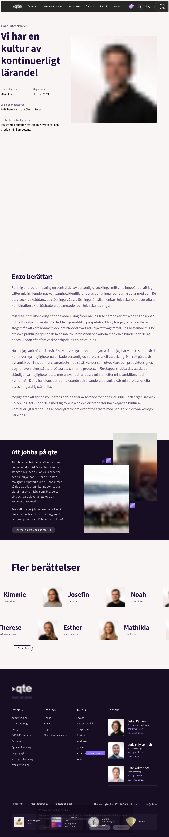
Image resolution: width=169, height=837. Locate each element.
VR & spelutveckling (22, 759)
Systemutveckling (21, 747)
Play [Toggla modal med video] (144, 7)
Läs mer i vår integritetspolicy (81, 819)
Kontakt (118, 6)
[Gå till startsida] (20, 6)
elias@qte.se (135, 775)
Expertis (31, 6)
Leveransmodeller (52, 6)
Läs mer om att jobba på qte (33, 530)
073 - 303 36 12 (136, 780)
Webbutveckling (20, 765)
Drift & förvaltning (21, 735)
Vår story (80, 735)
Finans (47, 718)
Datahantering (20, 723)
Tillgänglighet (19, 753)
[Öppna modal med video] (84, 203)
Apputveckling (19, 718)
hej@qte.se (151, 804)
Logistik (48, 729)
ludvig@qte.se (135, 752)
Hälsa (47, 723)
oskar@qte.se (135, 729)
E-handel (16, 741)
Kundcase (74, 6)
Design (15, 729)
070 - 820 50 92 (136, 756)
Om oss (90, 6)
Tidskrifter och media (55, 735)
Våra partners (83, 729)
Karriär (104, 6)
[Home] (22, 696)
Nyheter (80, 747)
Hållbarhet (17, 804)
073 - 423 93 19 (136, 733)
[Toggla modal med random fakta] (131, 6)
